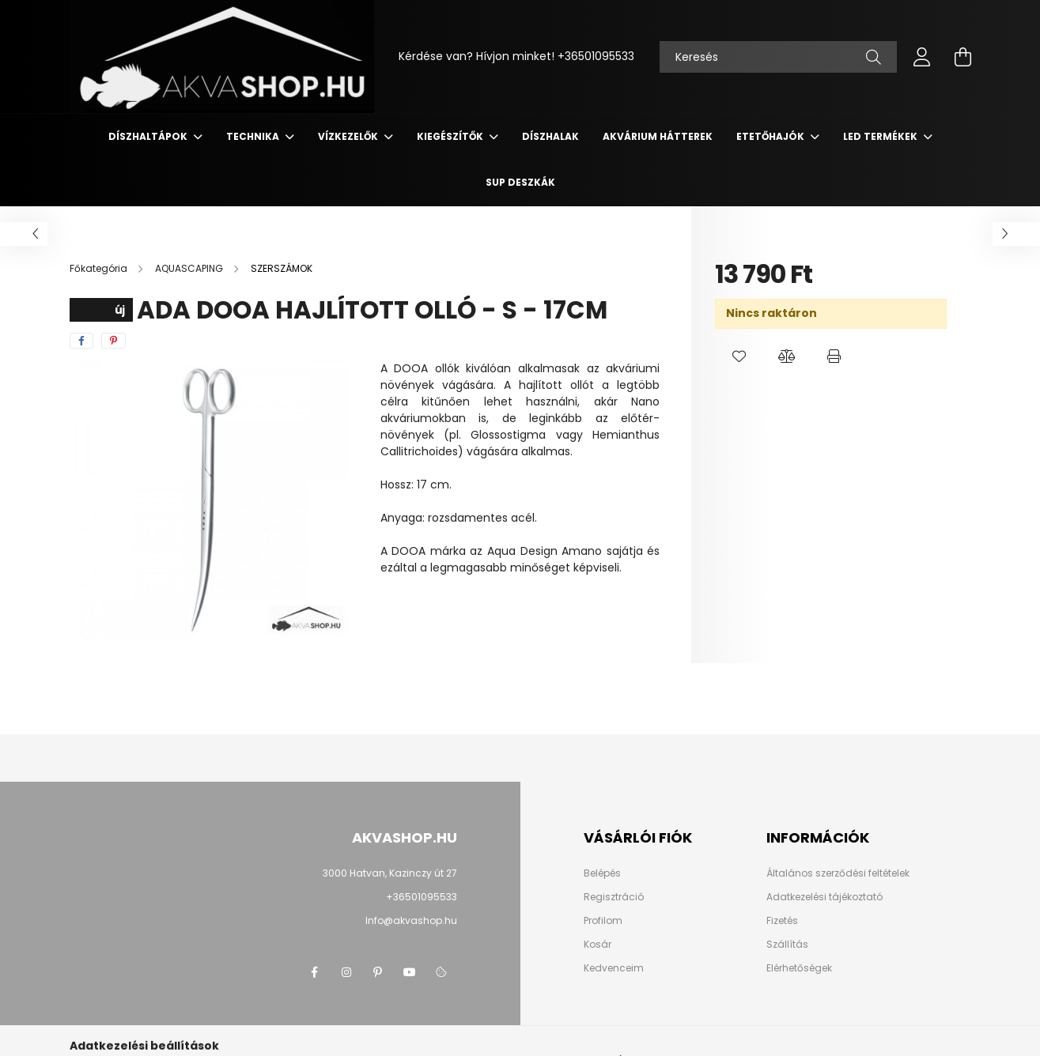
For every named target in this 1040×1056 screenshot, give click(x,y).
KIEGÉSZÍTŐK (451, 136)
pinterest (378, 972)
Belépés (602, 873)
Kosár (597, 944)
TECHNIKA (254, 136)
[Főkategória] (100, 268)
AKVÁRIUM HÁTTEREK (658, 136)
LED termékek (881, 136)
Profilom (603, 920)
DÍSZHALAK (550, 136)
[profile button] (922, 57)
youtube (409, 972)
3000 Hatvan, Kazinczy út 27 (390, 873)
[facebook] (81, 341)
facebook (315, 972)
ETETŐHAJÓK (771, 136)
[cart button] (963, 57)
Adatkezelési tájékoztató (824, 897)
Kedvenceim (614, 968)
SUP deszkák (520, 182)
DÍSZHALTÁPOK (149, 136)
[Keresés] (778, 57)
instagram (346, 972)
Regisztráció (614, 897)
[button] (738, 356)
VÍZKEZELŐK (349, 136)
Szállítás (787, 944)
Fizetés (782, 920)
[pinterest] (113, 341)
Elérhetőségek (799, 968)
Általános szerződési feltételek (838, 873)
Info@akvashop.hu (411, 920)
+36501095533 (596, 56)
